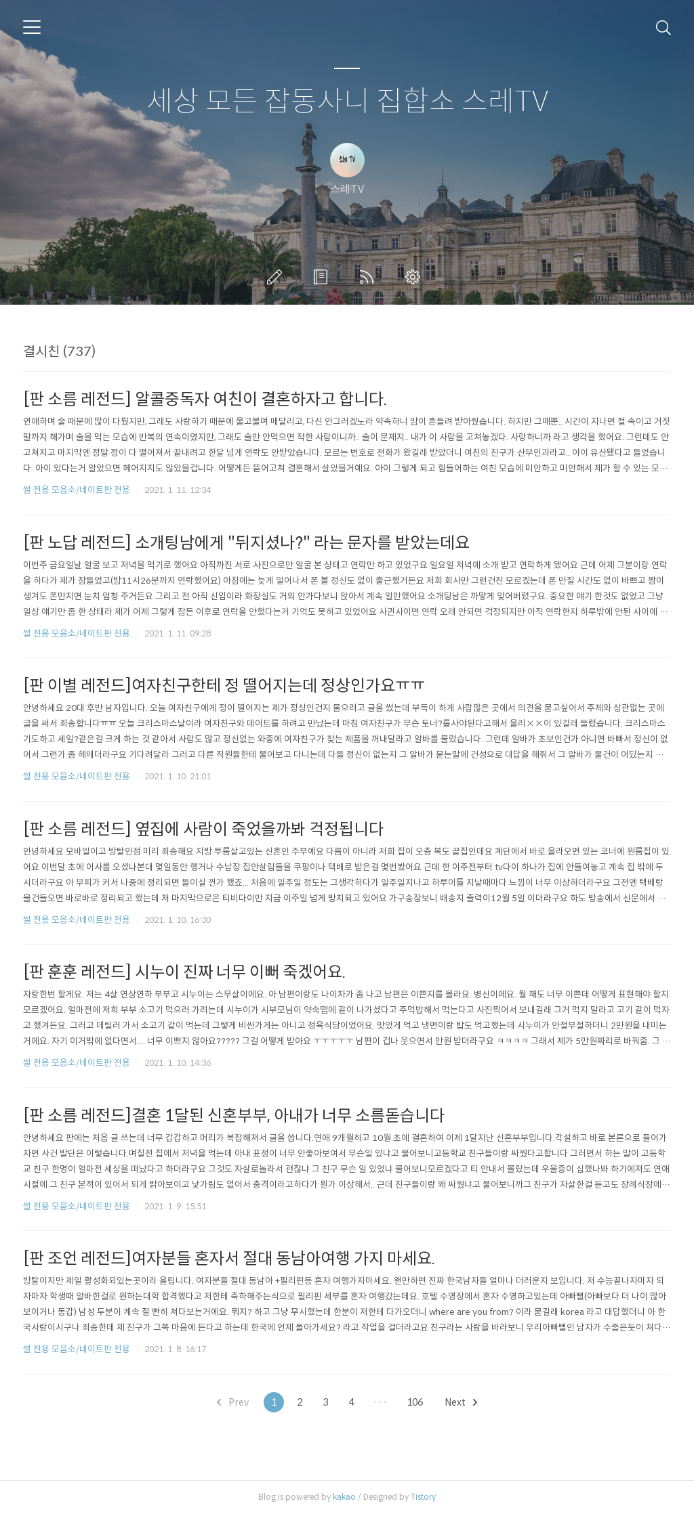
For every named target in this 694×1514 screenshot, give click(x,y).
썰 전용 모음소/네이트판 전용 (76, 490)
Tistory (423, 1497)
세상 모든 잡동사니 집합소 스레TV (347, 101)
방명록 (323, 276)
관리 (415, 276)
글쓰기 (277, 276)
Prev (233, 1402)
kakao (344, 1497)
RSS (369, 276)
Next (461, 1402)
